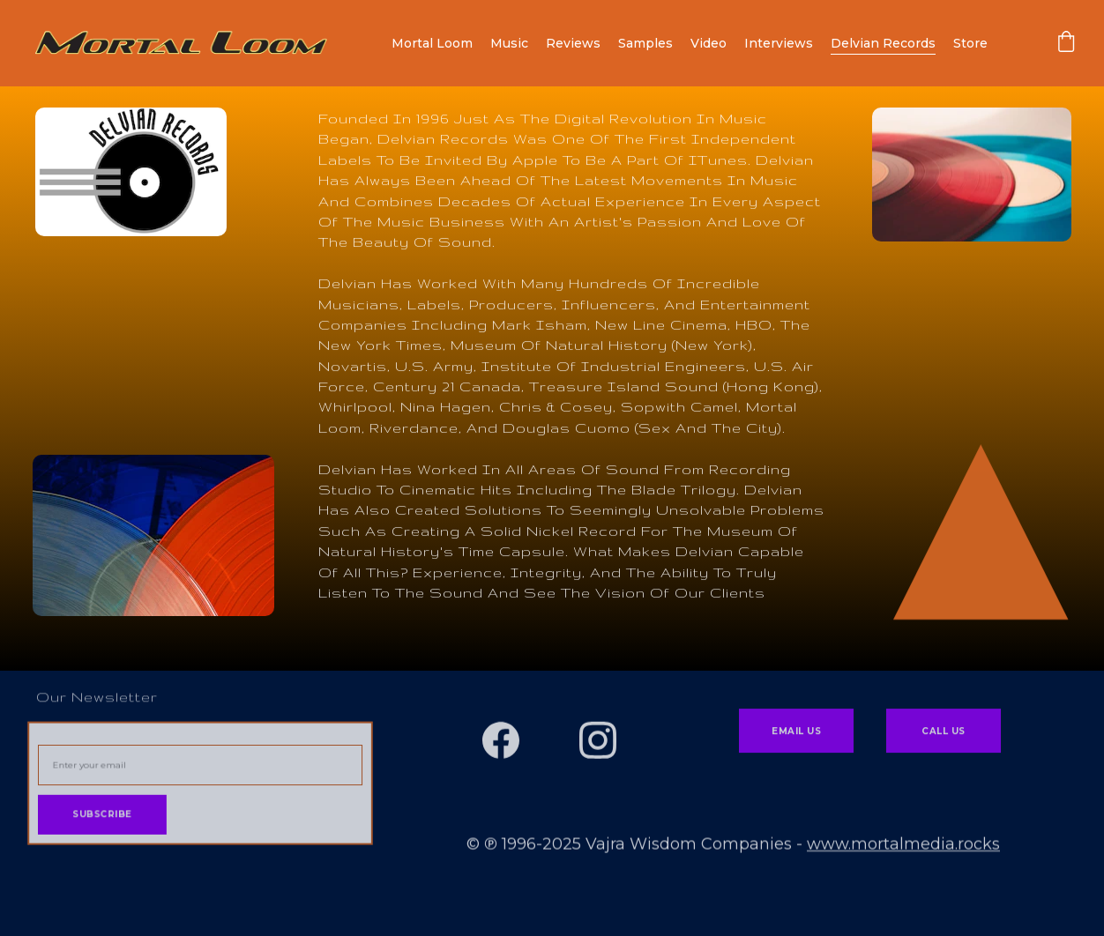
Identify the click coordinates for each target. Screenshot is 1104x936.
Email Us (796, 733)
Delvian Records (883, 43)
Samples (645, 43)
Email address (70, 739)
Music (509, 43)
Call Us (943, 733)
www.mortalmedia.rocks (903, 845)
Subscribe (104, 813)
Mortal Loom (432, 43)
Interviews (778, 43)
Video (708, 43)
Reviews (573, 43)
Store (970, 43)
